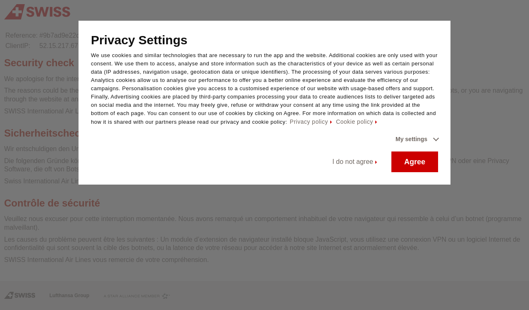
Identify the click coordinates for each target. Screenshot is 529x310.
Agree (414, 162)
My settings (411, 139)
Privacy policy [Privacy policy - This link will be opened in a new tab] (309, 121)
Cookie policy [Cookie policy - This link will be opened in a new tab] (354, 121)
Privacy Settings (139, 40)
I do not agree (352, 161)
